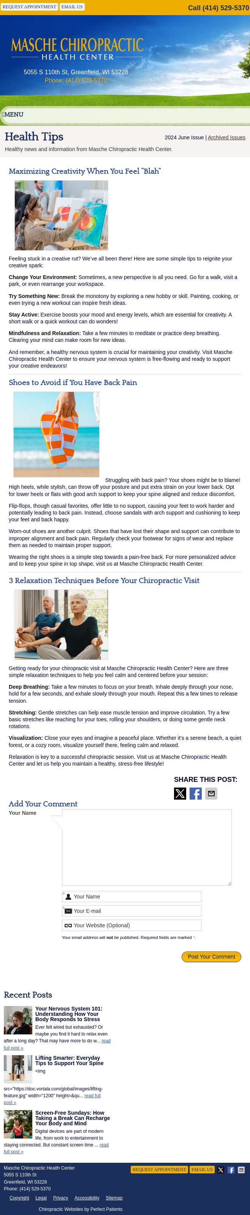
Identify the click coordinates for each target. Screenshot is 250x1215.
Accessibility (86, 1198)
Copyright (19, 1198)
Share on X (181, 794)
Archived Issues (226, 137)
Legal (41, 1198)
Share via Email (212, 794)
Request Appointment (29, 6)
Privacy (60, 1198)
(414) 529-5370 (226, 8)
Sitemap (114, 1198)
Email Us (72, 6)
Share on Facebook (196, 794)
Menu (12, 114)
